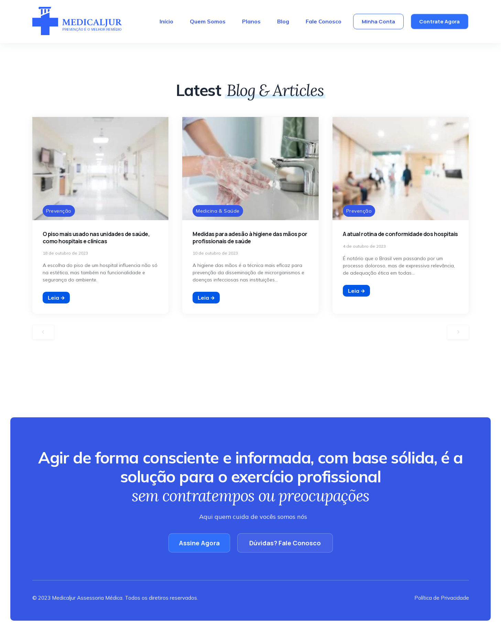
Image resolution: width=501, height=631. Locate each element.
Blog (283, 21)
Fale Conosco (323, 21)
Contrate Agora (440, 21)
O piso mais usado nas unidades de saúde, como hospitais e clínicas (96, 237)
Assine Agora (199, 543)
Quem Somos (208, 21)
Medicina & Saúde (218, 211)
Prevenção (59, 211)
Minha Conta (378, 21)
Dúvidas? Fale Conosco (285, 543)
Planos (251, 21)
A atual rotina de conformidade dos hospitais (400, 234)
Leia (56, 297)
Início (166, 21)
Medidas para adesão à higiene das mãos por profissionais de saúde (250, 237)
